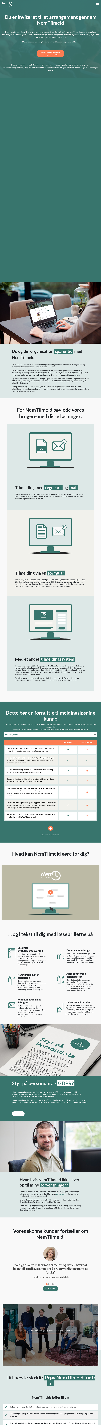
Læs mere (18, 1114)
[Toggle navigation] (97, 4)
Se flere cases (50, 1289)
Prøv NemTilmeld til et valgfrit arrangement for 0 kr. (50, 53)
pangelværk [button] (61, 1194)
